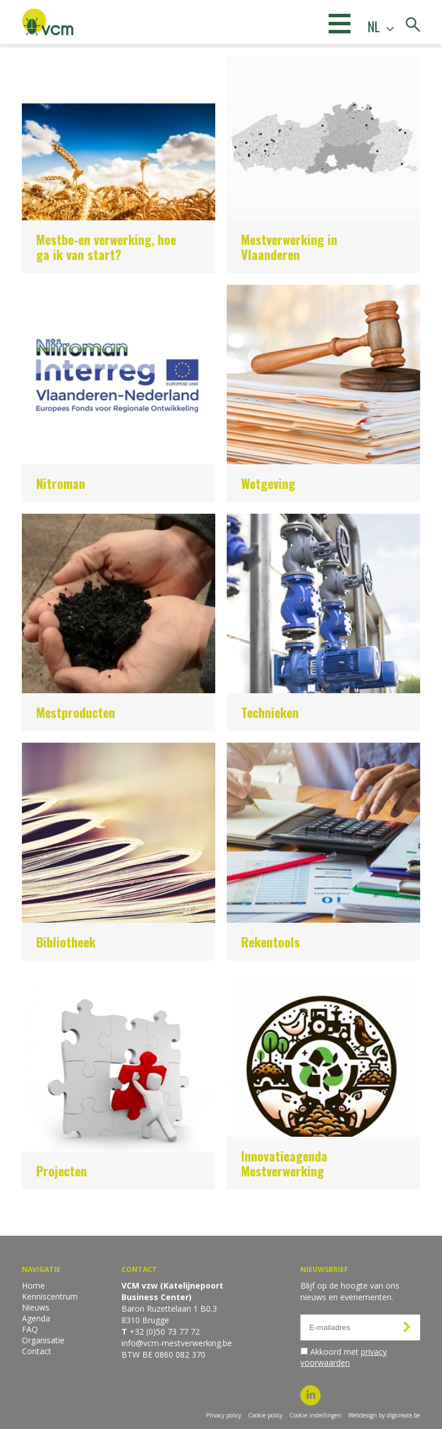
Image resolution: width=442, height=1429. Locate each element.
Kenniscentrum (50, 1296)
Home (33, 1285)
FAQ (30, 1329)
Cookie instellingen (315, 1415)
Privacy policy (223, 1415)
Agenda (36, 1318)
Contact (36, 1351)
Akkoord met (343, 1357)
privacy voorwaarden (343, 1357)
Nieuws (35, 1307)
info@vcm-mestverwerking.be (176, 1343)
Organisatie (43, 1340)
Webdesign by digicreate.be (384, 1415)
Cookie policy (265, 1415)
